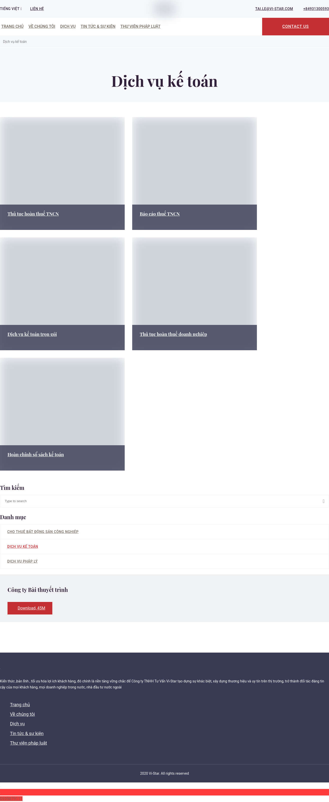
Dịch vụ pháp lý (22, 561)
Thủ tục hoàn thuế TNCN (33, 214)
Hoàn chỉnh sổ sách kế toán (36, 455)
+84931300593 (316, 9)
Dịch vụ (68, 26)
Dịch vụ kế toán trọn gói (32, 334)
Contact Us (295, 26)
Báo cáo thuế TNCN (147, 214)
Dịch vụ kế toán (22, 547)
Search (326, 501)
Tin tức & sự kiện (98, 26)
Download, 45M (31, 608)
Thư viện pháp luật (140, 26)
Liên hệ (37, 9)
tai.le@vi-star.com (274, 9)
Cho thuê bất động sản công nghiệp (43, 532)
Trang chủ (12, 26)
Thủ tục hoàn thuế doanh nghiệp (161, 334)
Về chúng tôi (42, 26)
